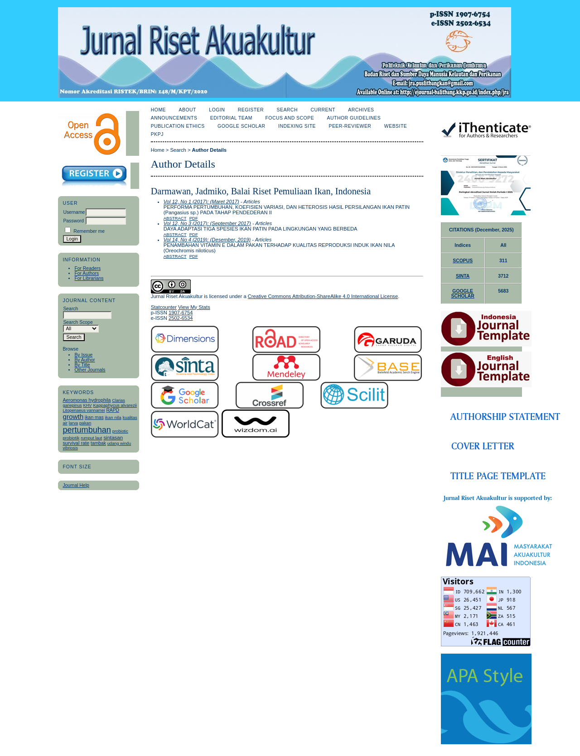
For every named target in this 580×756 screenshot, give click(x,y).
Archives (361, 109)
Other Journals (89, 369)
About (187, 109)
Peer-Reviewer (350, 126)
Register (251, 109)
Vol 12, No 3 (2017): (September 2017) (207, 223)
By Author (84, 359)
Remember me (89, 231)
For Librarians (88, 278)
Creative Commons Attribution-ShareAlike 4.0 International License (323, 296)
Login (217, 109)
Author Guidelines (354, 118)
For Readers (87, 268)
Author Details (209, 150)
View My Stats (194, 307)
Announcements (174, 118)
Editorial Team (231, 118)
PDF (193, 218)
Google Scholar (241, 126)
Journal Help (76, 485)
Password (73, 220)
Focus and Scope (289, 118)
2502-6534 (181, 318)
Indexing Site (297, 126)
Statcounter (164, 307)
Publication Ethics (178, 126)
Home (158, 109)
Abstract (175, 218)
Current (322, 109)
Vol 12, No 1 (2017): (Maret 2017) (201, 201)
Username (74, 212)
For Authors (86, 273)
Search (286, 109)
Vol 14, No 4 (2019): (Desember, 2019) (207, 239)
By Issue (83, 354)
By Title (82, 364)
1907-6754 (181, 312)
